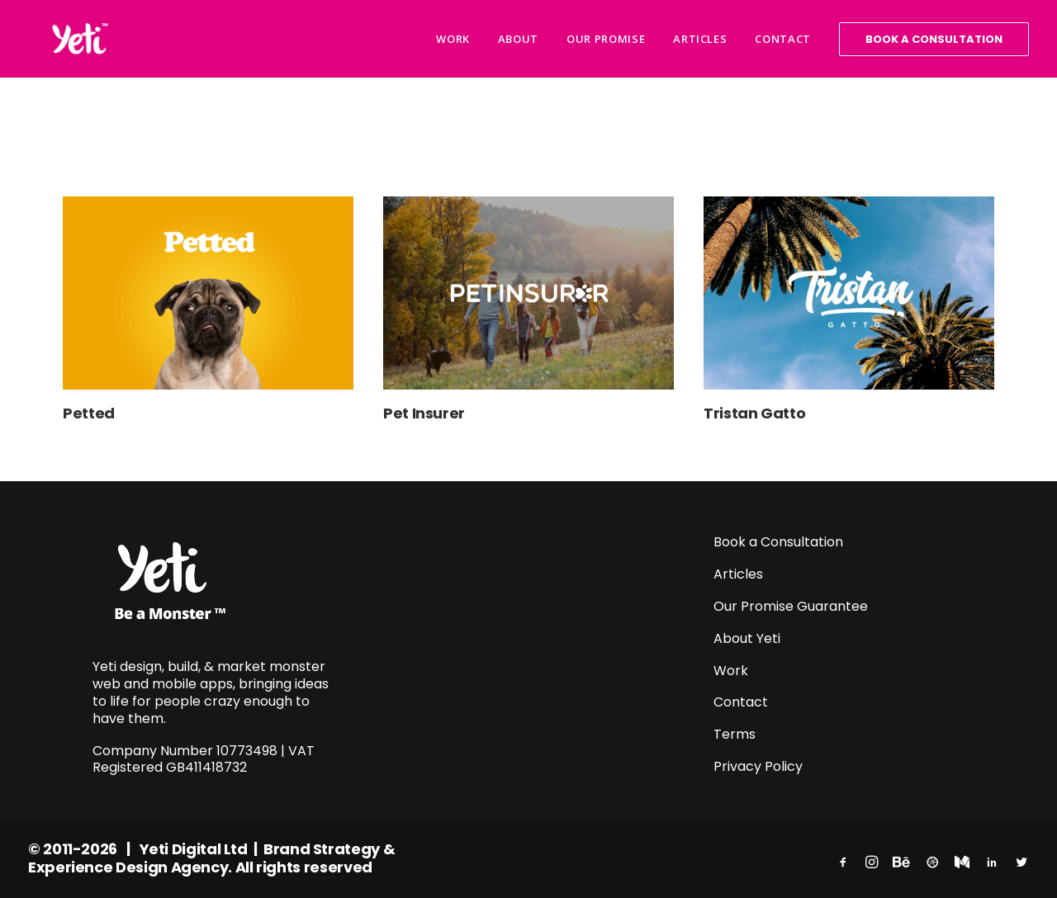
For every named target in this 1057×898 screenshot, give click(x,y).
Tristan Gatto (754, 413)
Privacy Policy (758, 766)
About (518, 38)
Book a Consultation (778, 541)
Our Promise (605, 38)
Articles (700, 38)
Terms (734, 734)
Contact (783, 38)
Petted (89, 413)
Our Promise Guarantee (790, 606)
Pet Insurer (424, 413)
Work (453, 38)
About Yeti (748, 638)
